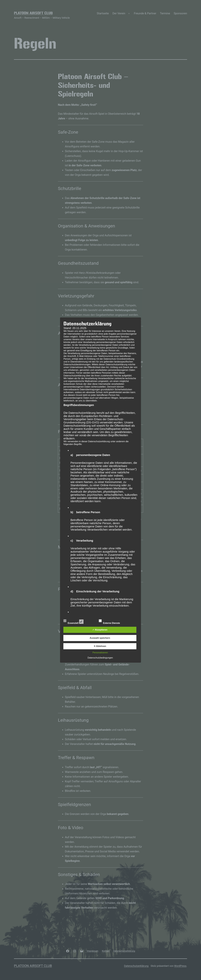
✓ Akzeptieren (99, 630)
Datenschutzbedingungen (100, 658)
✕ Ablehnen (100, 646)
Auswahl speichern (100, 638)
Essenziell (73, 621)
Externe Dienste (112, 621)
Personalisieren (100, 652)
